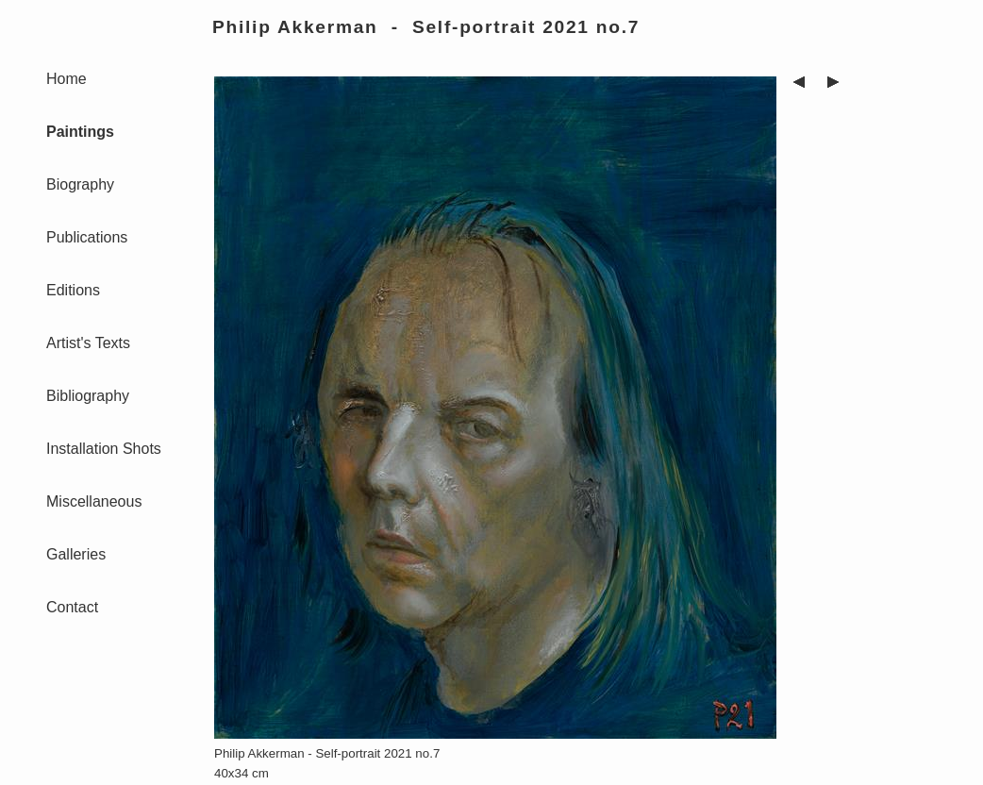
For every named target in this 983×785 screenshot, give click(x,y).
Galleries (76, 554)
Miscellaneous (94, 501)
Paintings (80, 132)
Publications (86, 237)
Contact (72, 607)
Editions (73, 290)
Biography (80, 184)
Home (66, 79)
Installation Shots (103, 449)
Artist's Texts (88, 343)
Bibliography (87, 396)
